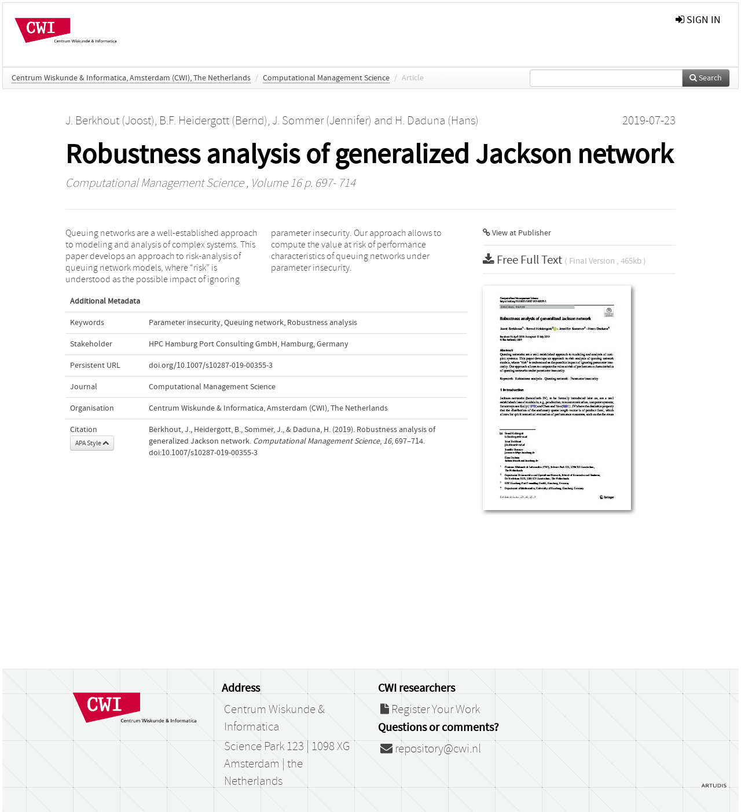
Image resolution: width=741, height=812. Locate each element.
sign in (698, 20)
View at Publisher (517, 233)
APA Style (92, 443)
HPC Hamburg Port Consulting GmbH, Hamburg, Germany (249, 344)
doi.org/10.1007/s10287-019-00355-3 (211, 365)
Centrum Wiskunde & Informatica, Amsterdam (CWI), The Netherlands (131, 78)
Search (705, 78)
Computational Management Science (326, 78)
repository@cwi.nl (430, 749)
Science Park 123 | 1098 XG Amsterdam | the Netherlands (287, 764)
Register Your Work (430, 710)
